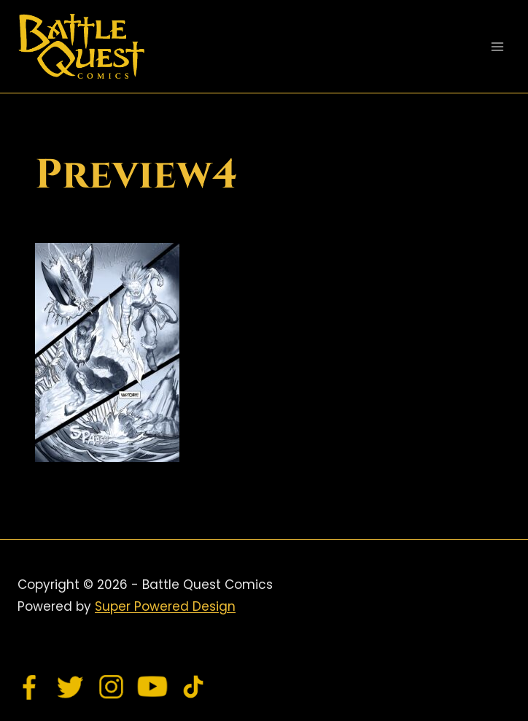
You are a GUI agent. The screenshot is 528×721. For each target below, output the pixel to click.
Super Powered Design (165, 606)
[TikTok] (193, 686)
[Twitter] (70, 686)
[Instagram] (111, 686)
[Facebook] (30, 686)
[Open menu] (497, 46)
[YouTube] (152, 686)
